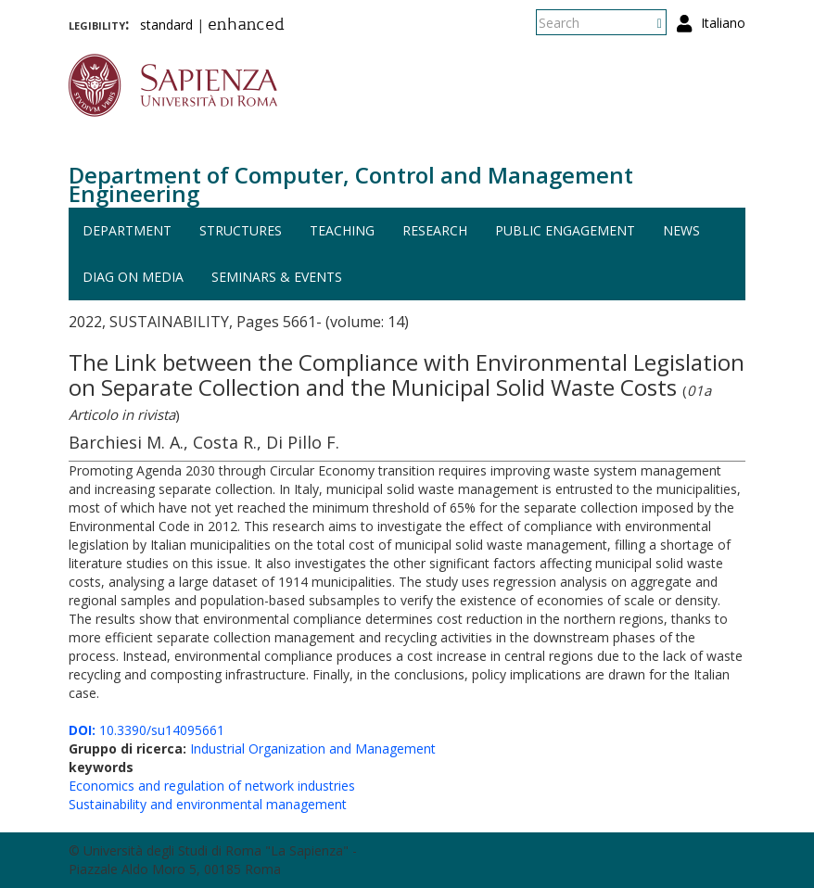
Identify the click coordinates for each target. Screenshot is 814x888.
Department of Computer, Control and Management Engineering (351, 184)
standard (166, 24)
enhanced (246, 26)
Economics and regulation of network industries (212, 785)
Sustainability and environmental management (208, 804)
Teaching (342, 230)
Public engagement (565, 230)
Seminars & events (276, 276)
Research (434, 230)
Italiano (723, 23)
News (681, 230)
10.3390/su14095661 (146, 730)
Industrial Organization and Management (313, 748)
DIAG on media (133, 276)
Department (127, 230)
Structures (240, 230)
